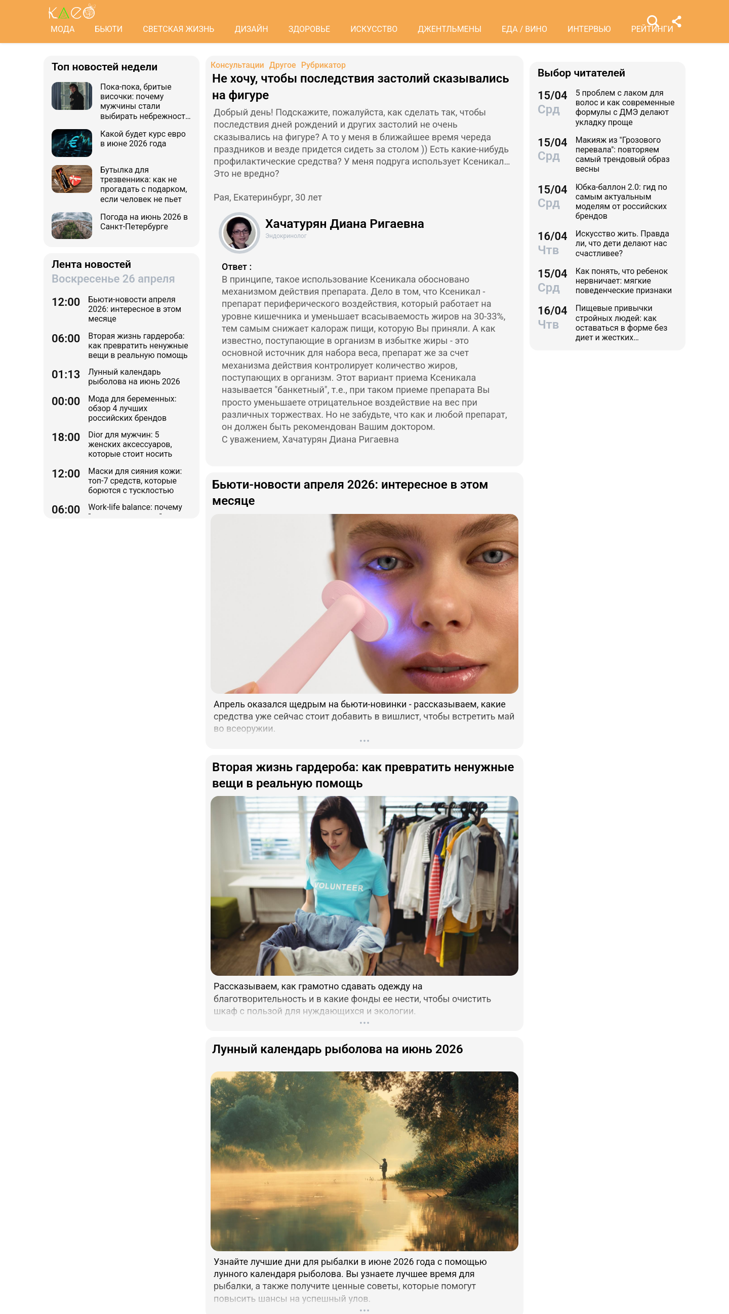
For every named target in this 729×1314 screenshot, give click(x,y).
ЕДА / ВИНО (524, 29)
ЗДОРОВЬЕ (310, 29)
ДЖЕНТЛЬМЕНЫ (449, 29)
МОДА (62, 29)
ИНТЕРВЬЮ (589, 29)
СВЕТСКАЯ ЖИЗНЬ (178, 29)
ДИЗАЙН (251, 29)
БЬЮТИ (109, 29)
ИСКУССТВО (373, 29)
